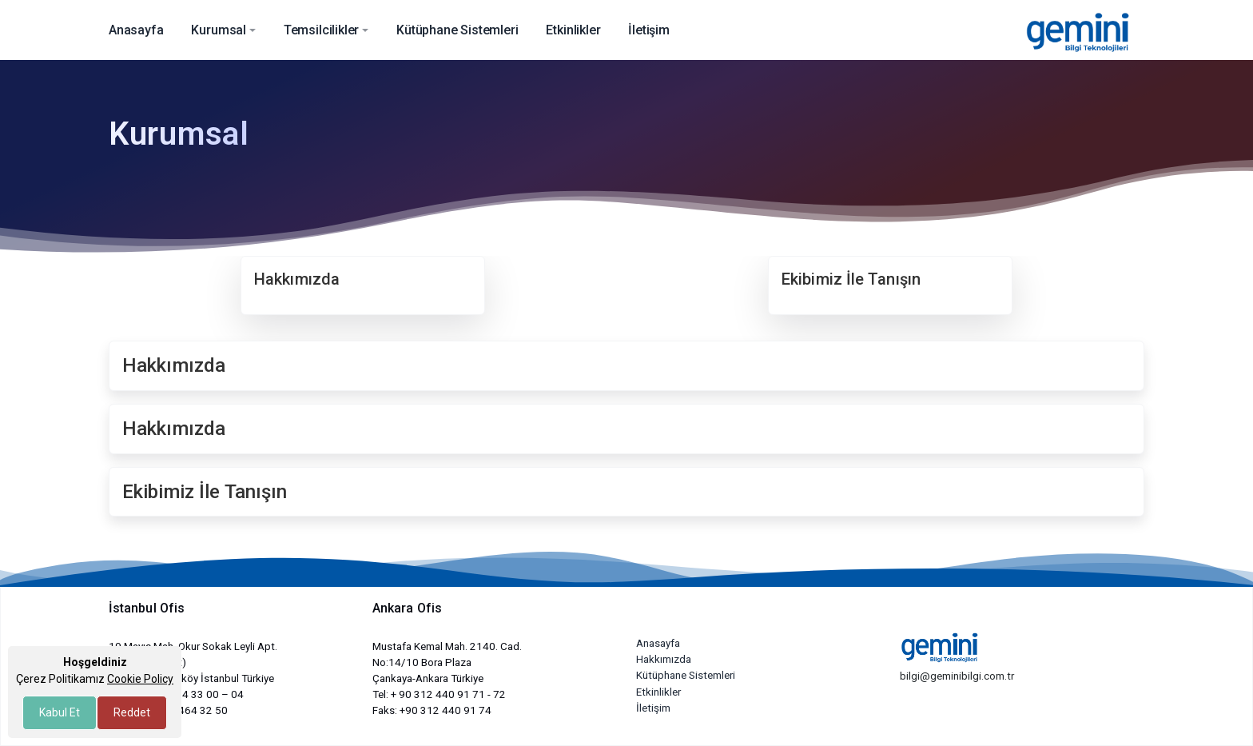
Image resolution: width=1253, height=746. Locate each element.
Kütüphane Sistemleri (685, 675)
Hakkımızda (663, 659)
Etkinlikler (658, 692)
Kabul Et (59, 712)
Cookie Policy (140, 678)
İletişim (653, 708)
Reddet (131, 712)
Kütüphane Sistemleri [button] (457, 30)
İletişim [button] (649, 30)
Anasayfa (658, 643)
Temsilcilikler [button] (322, 30)
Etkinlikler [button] (573, 30)
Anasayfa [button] (136, 30)
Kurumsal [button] (218, 30)
